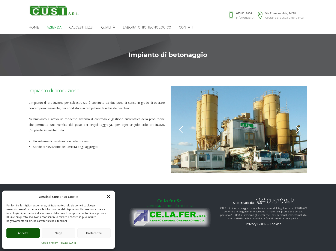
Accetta (23, 233)
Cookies (275, 224)
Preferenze (94, 233)
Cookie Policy (49, 243)
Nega (58, 233)
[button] (108, 196)
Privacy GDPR (68, 243)
